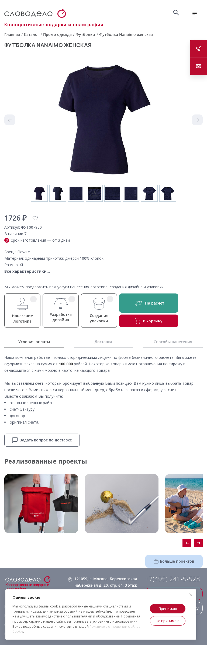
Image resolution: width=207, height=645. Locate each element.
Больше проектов (174, 561)
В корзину (149, 321)
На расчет (148, 303)
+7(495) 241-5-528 (172, 579)
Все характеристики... (27, 271)
